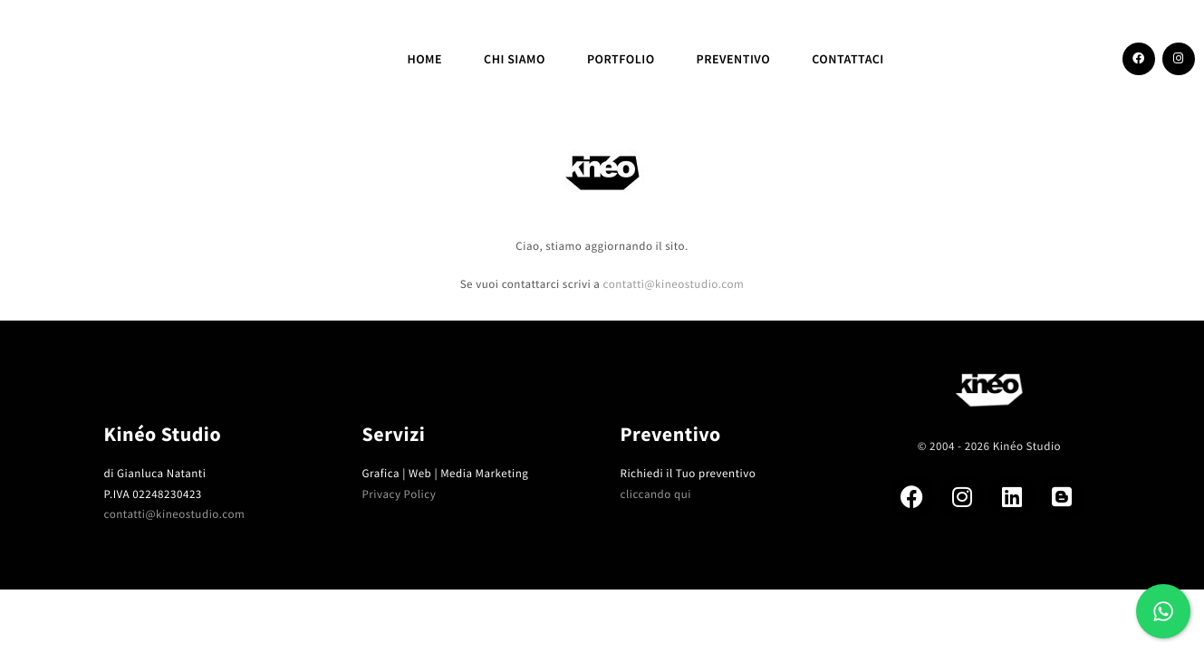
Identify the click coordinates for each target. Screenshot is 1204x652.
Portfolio (621, 59)
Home (424, 59)
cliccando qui (656, 494)
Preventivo (734, 59)
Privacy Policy (399, 494)
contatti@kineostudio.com (673, 284)
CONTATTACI (848, 59)
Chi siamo (514, 59)
